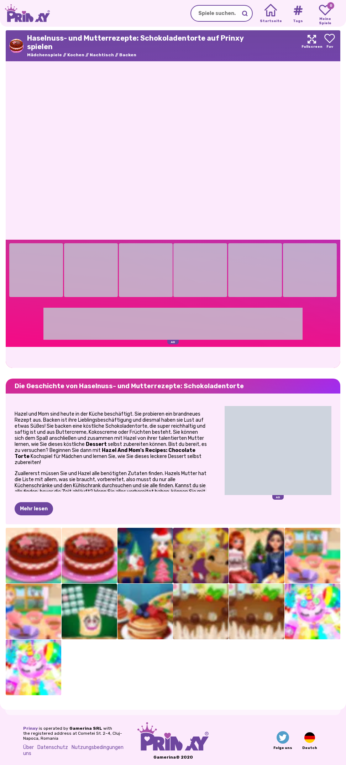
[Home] (271, 13)
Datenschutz (52, 747)
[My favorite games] (325, 13)
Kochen (75, 54)
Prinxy (30, 728)
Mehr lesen (34, 509)
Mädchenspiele (44, 54)
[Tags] (298, 13)
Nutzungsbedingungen (98, 747)
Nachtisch (102, 54)
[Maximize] (311, 46)
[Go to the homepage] (25, 13)
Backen (127, 54)
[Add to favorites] (329, 46)
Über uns (28, 750)
